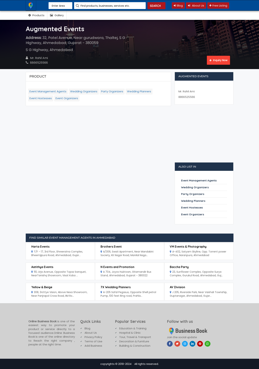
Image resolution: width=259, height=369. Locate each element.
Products (36, 15)
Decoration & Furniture (134, 341)
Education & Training (132, 328)
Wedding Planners (139, 91)
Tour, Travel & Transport (135, 337)
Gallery (57, 15)
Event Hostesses (40, 98)
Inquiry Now (218, 60)
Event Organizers (67, 98)
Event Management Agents (47, 91)
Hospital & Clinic (130, 333)
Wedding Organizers (83, 91)
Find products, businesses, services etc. (105, 6)
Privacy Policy (93, 337)
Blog (178, 5)
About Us (196, 5)
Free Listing (218, 5)
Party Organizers (112, 91)
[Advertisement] (204, 135)
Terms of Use (93, 341)
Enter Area (58, 6)
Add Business (93, 346)
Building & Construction (134, 346)
